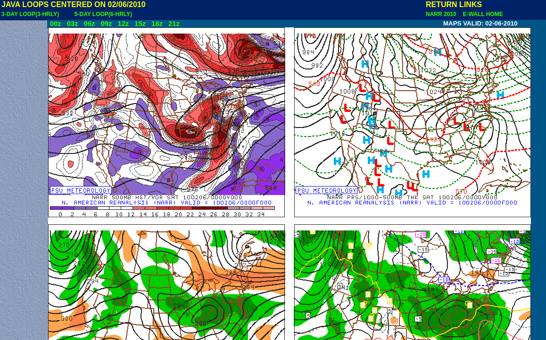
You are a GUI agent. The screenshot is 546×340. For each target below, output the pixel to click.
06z (89, 23)
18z (157, 23)
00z (55, 23)
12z (123, 23)
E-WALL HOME (481, 14)
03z (72, 23)
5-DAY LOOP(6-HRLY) (103, 14)
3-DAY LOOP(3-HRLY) (30, 14)
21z (174, 23)
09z (106, 23)
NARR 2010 (442, 14)
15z (140, 23)
